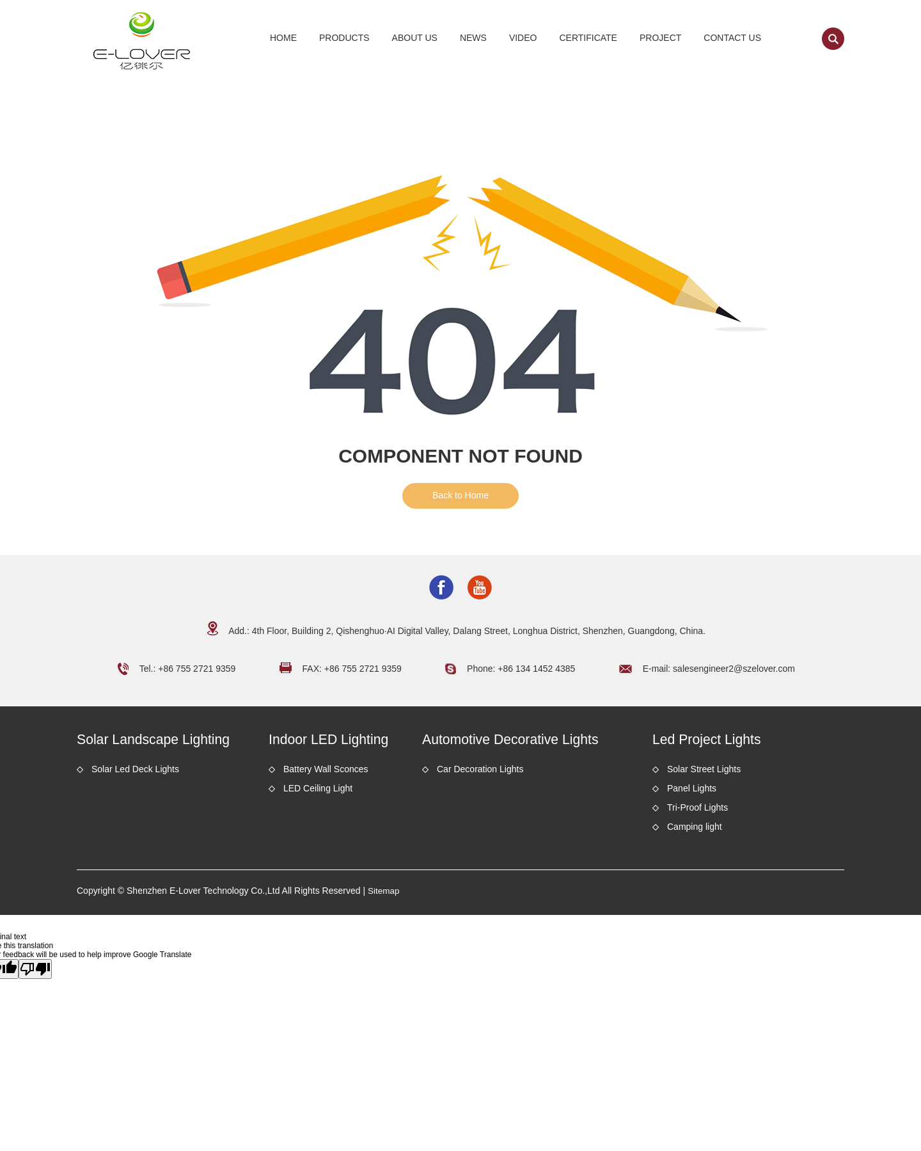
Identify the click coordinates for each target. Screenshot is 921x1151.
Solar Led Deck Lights (135, 771)
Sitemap (384, 893)
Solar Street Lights (704, 771)
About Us (414, 38)
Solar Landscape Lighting (163, 740)
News (473, 38)
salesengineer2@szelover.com (734, 668)
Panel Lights (691, 791)
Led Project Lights (713, 740)
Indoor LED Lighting (336, 740)
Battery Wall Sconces (325, 771)
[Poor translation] (35, 971)
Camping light (694, 829)
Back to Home (460, 495)
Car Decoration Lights (480, 771)
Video (523, 38)
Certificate (588, 38)
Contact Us (732, 38)
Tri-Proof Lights (697, 810)
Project (660, 38)
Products (344, 38)
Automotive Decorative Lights (522, 740)
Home (283, 38)
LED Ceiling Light (317, 791)
